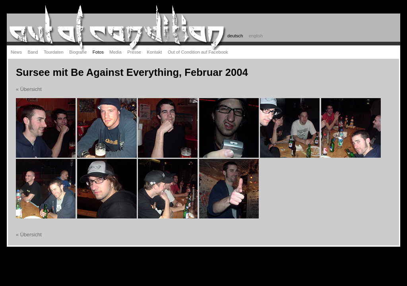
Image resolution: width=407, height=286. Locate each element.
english (256, 35)
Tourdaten (54, 52)
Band (32, 52)
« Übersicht (29, 89)
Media (115, 52)
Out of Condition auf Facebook (198, 52)
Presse (134, 52)
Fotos (98, 52)
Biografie (78, 52)
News (16, 52)
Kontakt (154, 52)
